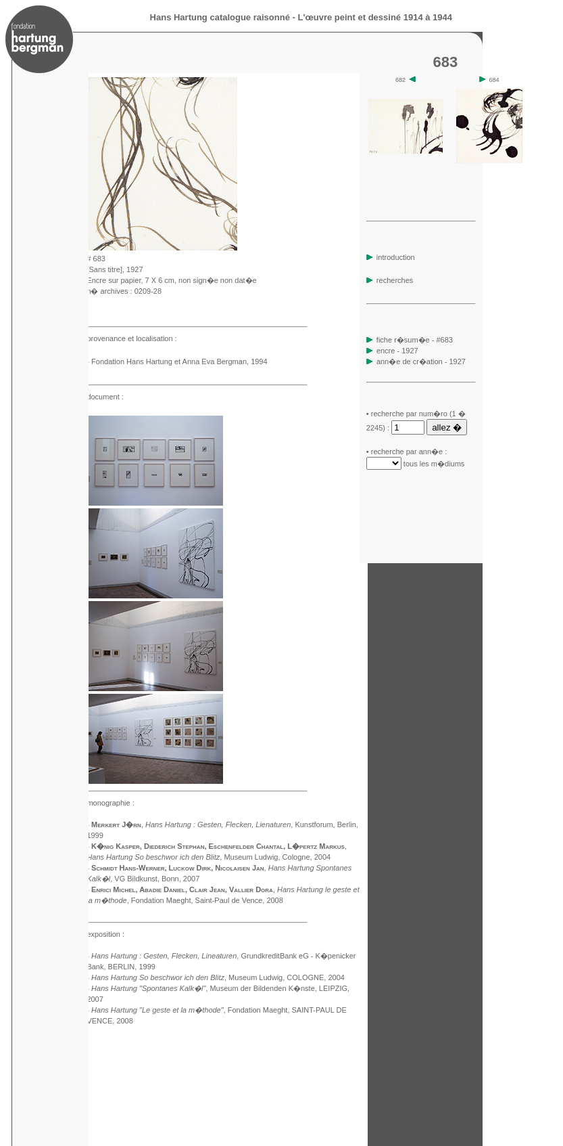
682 (405, 79)
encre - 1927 (397, 351)
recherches (389, 280)
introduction (390, 257)
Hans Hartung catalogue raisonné (220, 17)
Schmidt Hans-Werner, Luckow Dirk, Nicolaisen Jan (177, 868)
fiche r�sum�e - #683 (413, 340)
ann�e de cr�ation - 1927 (421, 361)
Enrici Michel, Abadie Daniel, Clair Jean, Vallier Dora (182, 889)
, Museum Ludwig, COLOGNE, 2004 (218, 977)
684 (489, 79)
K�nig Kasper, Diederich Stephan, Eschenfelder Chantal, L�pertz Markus (218, 846)
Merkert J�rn (116, 824)
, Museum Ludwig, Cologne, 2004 (209, 857)
